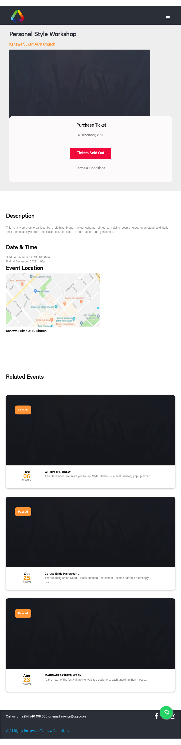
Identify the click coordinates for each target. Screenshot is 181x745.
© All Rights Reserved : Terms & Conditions (37, 731)
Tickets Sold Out (90, 153)
